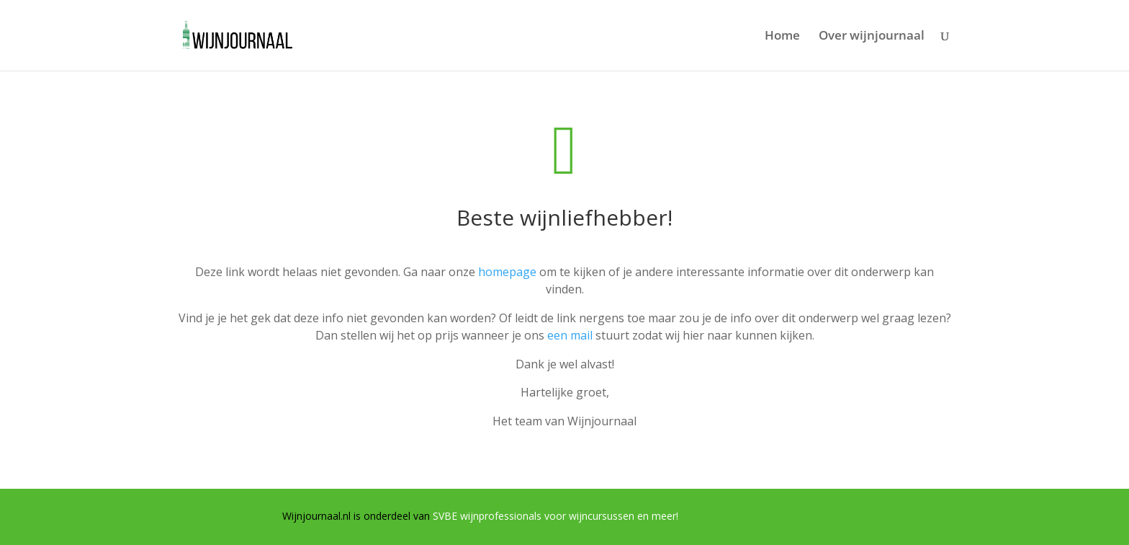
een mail (570, 335)
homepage (507, 272)
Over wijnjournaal (872, 36)
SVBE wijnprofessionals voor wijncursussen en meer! (555, 516)
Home (782, 36)
